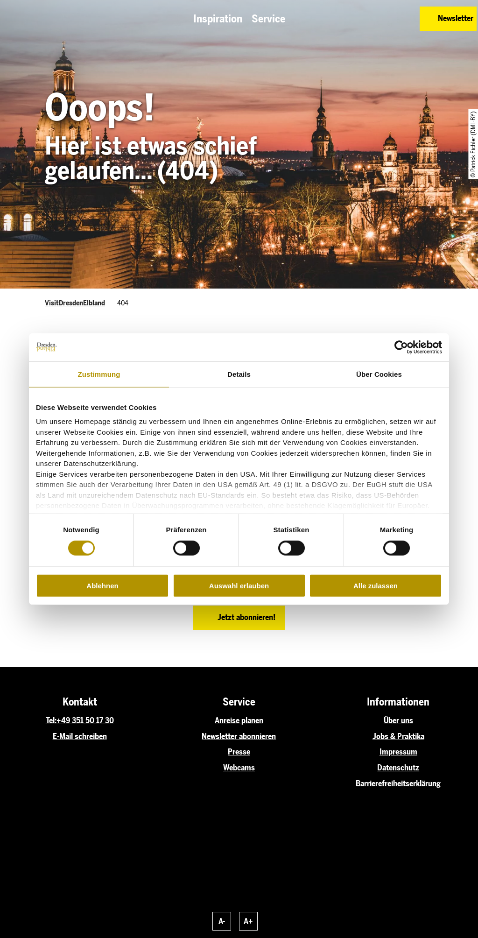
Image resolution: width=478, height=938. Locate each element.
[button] (367, 18)
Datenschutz (398, 767)
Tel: (51, 720)
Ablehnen (102, 586)
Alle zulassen (375, 586)
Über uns (398, 720)
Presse (239, 751)
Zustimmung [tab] (99, 374)
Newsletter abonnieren (239, 736)
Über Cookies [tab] (379, 374)
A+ (248, 921)
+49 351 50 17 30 (85, 720)
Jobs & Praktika (398, 736)
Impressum (398, 751)
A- (221, 921)
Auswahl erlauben (239, 586)
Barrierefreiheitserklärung (398, 783)
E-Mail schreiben (80, 736)
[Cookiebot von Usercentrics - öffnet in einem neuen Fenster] (401, 347)
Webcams (239, 767)
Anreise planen (239, 720)
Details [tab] (239, 374)
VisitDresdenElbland (75, 303)
